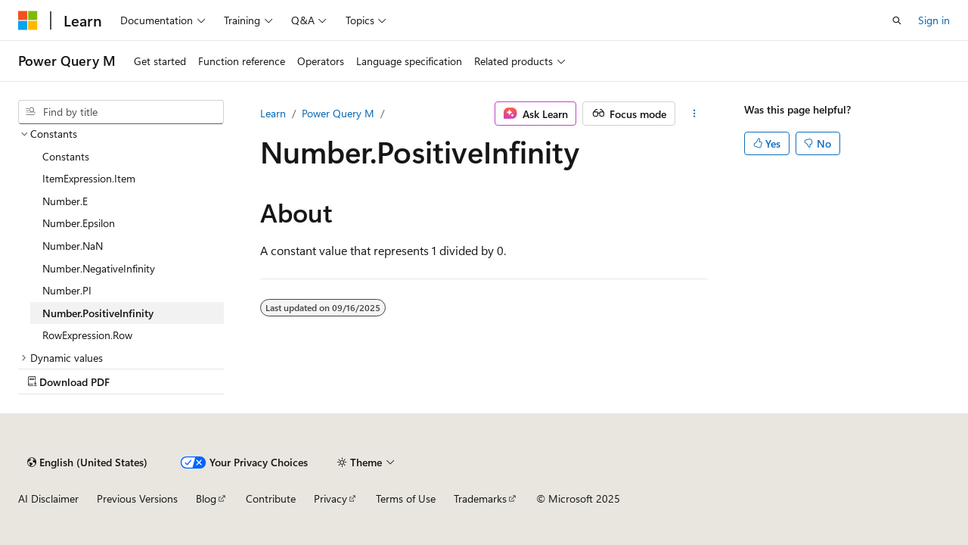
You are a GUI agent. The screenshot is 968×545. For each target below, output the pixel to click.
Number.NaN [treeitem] (72, 245)
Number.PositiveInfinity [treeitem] (98, 313)
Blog (206, 498)
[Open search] (897, 20)
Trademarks (480, 498)
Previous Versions (137, 498)
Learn (273, 113)
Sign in (934, 20)
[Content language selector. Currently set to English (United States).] (87, 462)
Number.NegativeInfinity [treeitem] (98, 268)
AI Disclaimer (48, 498)
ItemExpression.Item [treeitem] (88, 178)
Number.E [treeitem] (65, 201)
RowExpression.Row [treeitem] (87, 335)
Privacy (330, 498)
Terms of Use (406, 498)
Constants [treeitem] (65, 156)
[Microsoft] (28, 20)
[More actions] (694, 113)
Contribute (271, 498)
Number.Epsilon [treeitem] (78, 223)
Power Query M (338, 113)
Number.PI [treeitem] (67, 290)
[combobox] (121, 112)
